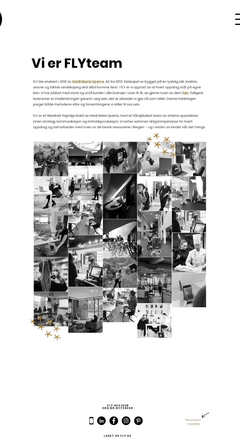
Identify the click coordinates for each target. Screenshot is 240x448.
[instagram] (126, 420)
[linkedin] (101, 420)
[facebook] (113, 420)
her (185, 93)
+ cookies (193, 424)
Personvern (193, 420)
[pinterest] (138, 420)
